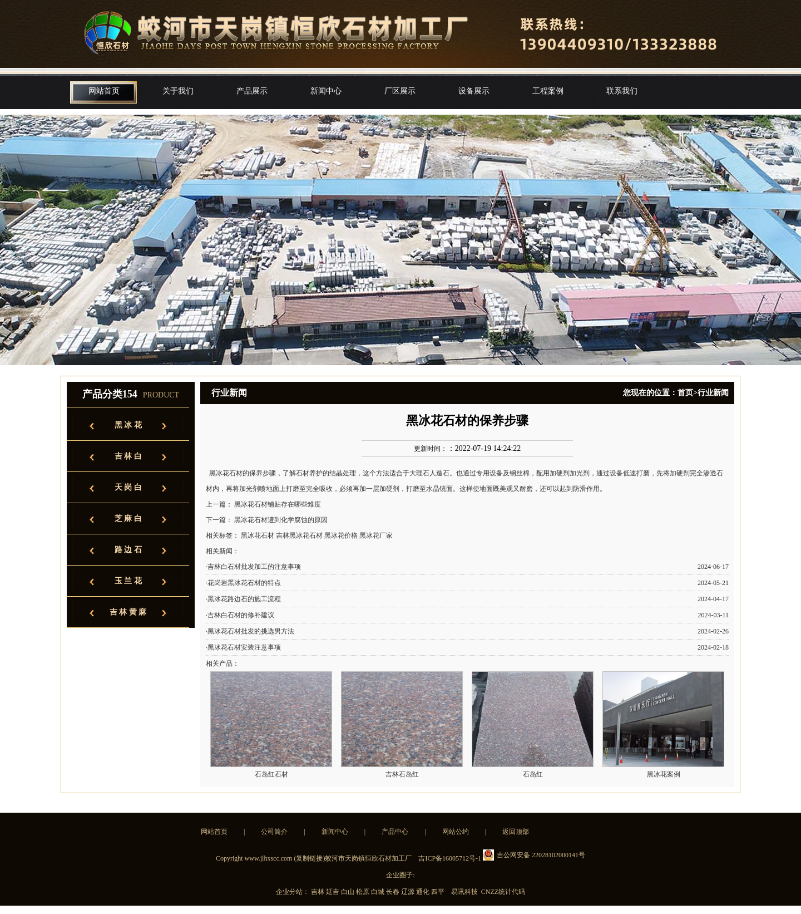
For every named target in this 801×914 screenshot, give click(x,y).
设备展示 (474, 91)
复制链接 (309, 858)
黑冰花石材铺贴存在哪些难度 (277, 504)
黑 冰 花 (128, 425)
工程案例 (547, 91)
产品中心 (395, 832)
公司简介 (274, 832)
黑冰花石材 (226, 473)
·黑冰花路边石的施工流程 (243, 599)
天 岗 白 (128, 487)
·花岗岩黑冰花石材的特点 (243, 583)
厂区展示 (400, 91)
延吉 (333, 892)
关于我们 (178, 91)
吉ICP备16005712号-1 (449, 858)
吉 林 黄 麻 (128, 612)
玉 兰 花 (128, 581)
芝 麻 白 (128, 518)
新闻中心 (326, 91)
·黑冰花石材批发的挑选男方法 (250, 631)
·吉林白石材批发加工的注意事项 (253, 567)
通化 (423, 892)
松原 (363, 892)
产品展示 (252, 91)
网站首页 (104, 91)
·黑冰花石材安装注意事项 (243, 647)
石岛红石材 (271, 774)
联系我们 (621, 91)
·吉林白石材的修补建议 (240, 615)
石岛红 (533, 774)
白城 (378, 892)
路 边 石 (128, 550)
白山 (348, 892)
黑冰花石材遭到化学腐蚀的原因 (281, 520)
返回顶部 (515, 832)
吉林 (318, 892)
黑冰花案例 (663, 774)
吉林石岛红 (402, 774)
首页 (685, 393)
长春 (393, 892)
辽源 (408, 892)
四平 (438, 892)
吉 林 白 (128, 456)
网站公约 (455, 832)
